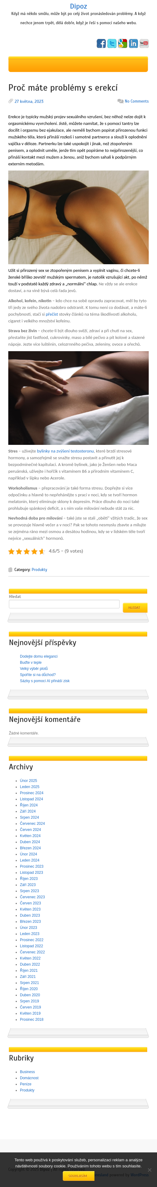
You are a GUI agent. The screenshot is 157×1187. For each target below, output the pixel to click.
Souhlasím (77, 1176)
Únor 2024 (28, 854)
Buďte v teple (31, 662)
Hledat (15, 596)
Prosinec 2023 (32, 866)
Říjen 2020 (29, 989)
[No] (149, 1170)
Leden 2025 (29, 787)
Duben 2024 (30, 842)
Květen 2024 (30, 836)
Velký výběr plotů (34, 669)
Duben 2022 (30, 964)
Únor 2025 (28, 781)
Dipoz (78, 6)
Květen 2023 (30, 909)
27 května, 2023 (29, 101)
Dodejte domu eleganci (39, 656)
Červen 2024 (30, 830)
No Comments (137, 101)
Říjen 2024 (29, 805)
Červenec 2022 (32, 952)
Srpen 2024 (29, 817)
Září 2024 (28, 811)
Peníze (25, 1084)
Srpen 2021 (29, 983)
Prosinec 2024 (32, 793)
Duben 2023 (30, 915)
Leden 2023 (29, 934)
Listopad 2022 (31, 946)
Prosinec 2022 (32, 940)
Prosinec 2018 (32, 1019)
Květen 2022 (30, 958)
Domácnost (29, 1078)
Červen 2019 (30, 1007)
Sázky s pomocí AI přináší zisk (45, 681)
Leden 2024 (29, 860)
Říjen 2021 (29, 970)
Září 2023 (28, 885)
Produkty (39, 569)
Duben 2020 (30, 995)
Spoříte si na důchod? (38, 675)
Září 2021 (28, 977)
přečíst (51, 314)
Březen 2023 (30, 921)
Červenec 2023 (32, 897)
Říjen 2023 (29, 879)
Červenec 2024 (32, 823)
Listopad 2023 (31, 872)
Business (27, 1072)
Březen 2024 (30, 848)
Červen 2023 (30, 903)
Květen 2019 (30, 1013)
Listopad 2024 (31, 799)
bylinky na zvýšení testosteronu (65, 451)
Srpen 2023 (29, 891)
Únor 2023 (28, 928)
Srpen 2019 (29, 1001)
